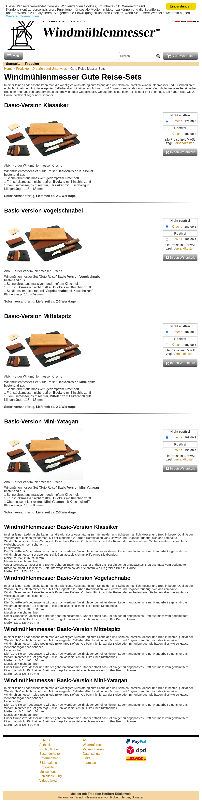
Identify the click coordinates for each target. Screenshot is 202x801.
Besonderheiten (50, 753)
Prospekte (46, 767)
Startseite (13, 63)
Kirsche (177, 121)
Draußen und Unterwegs (49, 68)
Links (86, 758)
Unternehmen (49, 758)
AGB (86, 740)
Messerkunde (48, 771)
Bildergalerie (48, 762)
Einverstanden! (181, 6)
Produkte (32, 63)
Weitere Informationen (22, 16)
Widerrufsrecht (93, 744)
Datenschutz (91, 753)
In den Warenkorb (180, 152)
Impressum (90, 762)
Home (8, 68)
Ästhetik (45, 744)
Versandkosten (183, 143)
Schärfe (44, 740)
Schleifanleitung (50, 776)
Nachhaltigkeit (49, 749)
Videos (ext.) (48, 780)
